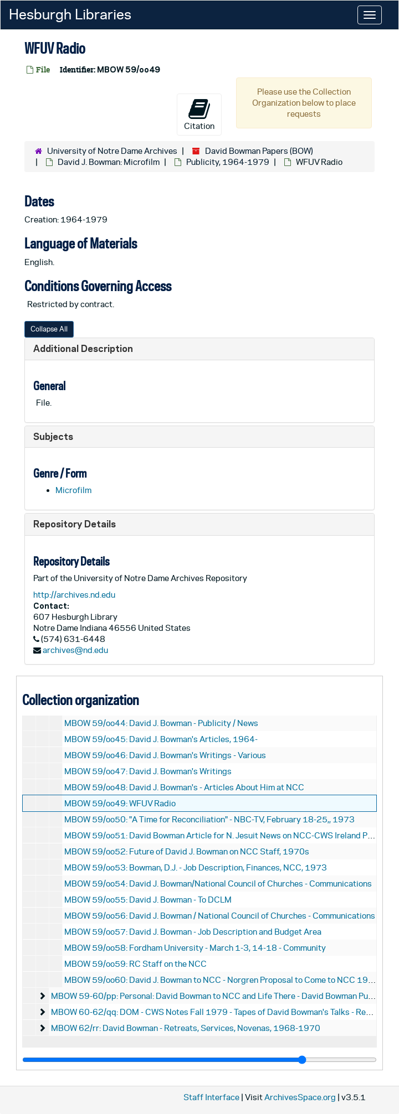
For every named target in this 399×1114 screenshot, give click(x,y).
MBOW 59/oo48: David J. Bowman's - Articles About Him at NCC (184, 787)
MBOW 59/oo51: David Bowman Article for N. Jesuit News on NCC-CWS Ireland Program (229, 835)
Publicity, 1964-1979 (227, 162)
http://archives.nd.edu (74, 594)
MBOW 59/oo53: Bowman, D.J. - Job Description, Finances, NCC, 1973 (195, 867)
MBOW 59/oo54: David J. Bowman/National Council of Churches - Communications (218, 883)
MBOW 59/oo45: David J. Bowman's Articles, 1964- (161, 739)
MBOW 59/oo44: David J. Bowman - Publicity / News (161, 723)
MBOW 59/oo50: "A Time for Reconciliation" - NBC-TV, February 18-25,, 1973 (209, 819)
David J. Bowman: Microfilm (109, 162)
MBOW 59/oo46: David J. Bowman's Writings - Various (165, 755)
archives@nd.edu (75, 650)
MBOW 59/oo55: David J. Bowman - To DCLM (148, 899)
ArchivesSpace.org (300, 1097)
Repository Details (74, 524)
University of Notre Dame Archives (112, 151)
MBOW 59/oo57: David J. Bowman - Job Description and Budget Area (192, 931)
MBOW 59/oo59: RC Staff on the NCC (135, 963)
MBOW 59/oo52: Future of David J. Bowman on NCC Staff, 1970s (186, 851)
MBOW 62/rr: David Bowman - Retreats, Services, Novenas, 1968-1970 (185, 1028)
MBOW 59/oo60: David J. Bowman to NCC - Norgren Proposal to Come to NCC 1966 (221, 980)
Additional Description (83, 348)
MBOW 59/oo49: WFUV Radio (120, 803)
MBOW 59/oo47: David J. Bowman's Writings (148, 771)
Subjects (53, 436)
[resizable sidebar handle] (199, 1059)
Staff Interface (211, 1097)
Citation (199, 114)
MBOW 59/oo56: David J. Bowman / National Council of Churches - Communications (219, 915)
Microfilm (73, 490)
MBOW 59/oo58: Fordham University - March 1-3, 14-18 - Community (195, 947)
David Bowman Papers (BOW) (259, 151)
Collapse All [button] (49, 329)
